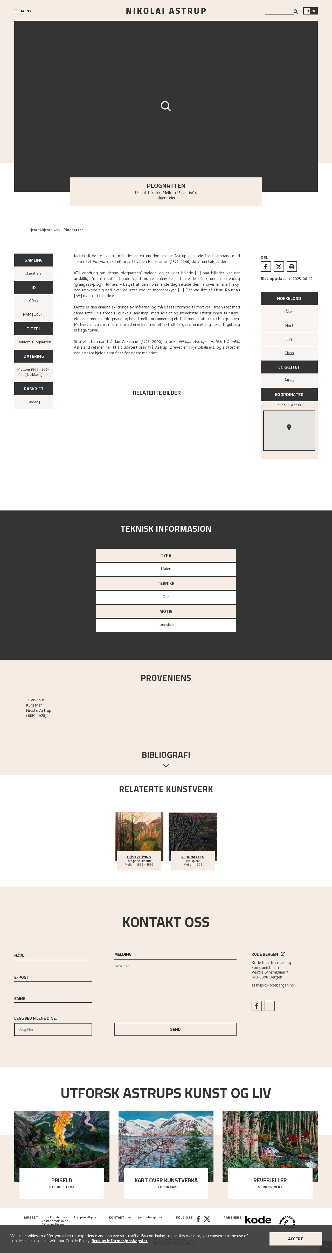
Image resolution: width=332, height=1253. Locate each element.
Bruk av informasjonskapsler (120, 1241)
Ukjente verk (50, 230)
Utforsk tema (61, 1187)
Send (175, 1029)
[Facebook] (198, 1223)
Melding (123, 954)
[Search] (296, 11)
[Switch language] (306, 11)
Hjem (33, 230)
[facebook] (266, 266)
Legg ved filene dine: (53, 1025)
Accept (295, 1239)
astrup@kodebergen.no (273, 985)
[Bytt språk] (314, 11)
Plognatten (74, 230)
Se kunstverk (270, 1187)
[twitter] (279, 266)
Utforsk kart (166, 1187)
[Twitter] (207, 1223)
